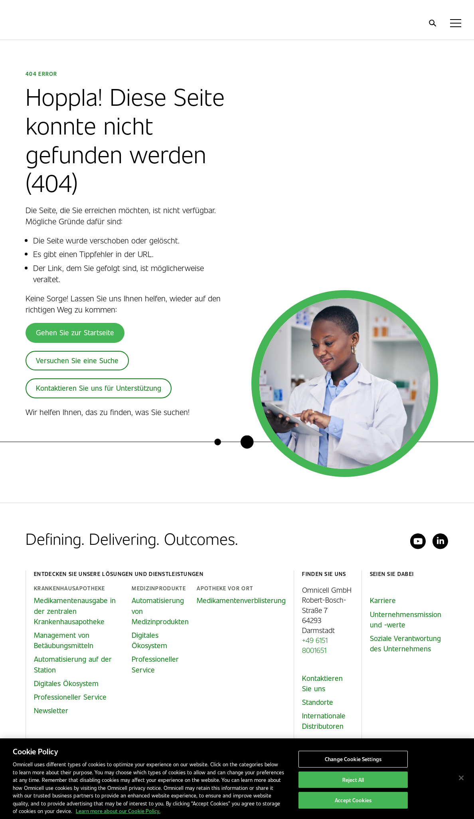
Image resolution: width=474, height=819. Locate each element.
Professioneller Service (70, 697)
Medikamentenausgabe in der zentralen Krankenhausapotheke (75, 610)
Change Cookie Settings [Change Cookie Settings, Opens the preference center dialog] (353, 759)
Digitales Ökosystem (66, 683)
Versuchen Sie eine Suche (77, 360)
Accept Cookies (353, 800)
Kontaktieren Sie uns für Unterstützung (98, 388)
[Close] (461, 778)
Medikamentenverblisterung (241, 600)
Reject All (353, 779)
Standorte (317, 702)
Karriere (383, 600)
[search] (432, 23)
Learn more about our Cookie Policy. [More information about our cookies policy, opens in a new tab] (118, 810)
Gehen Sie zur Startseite (75, 332)
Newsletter (51, 710)
